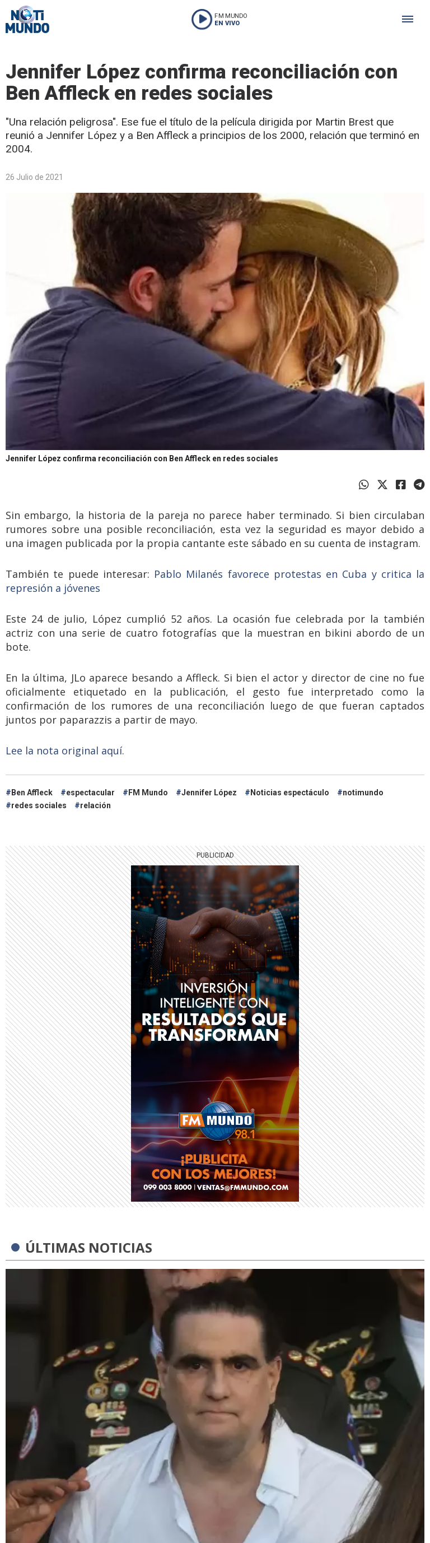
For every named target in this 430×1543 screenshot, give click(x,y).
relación (95, 805)
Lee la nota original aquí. (66, 750)
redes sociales (39, 805)
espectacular (90, 792)
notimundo (363, 792)
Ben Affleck (32, 792)
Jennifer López (209, 792)
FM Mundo (148, 792)
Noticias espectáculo (289, 792)
